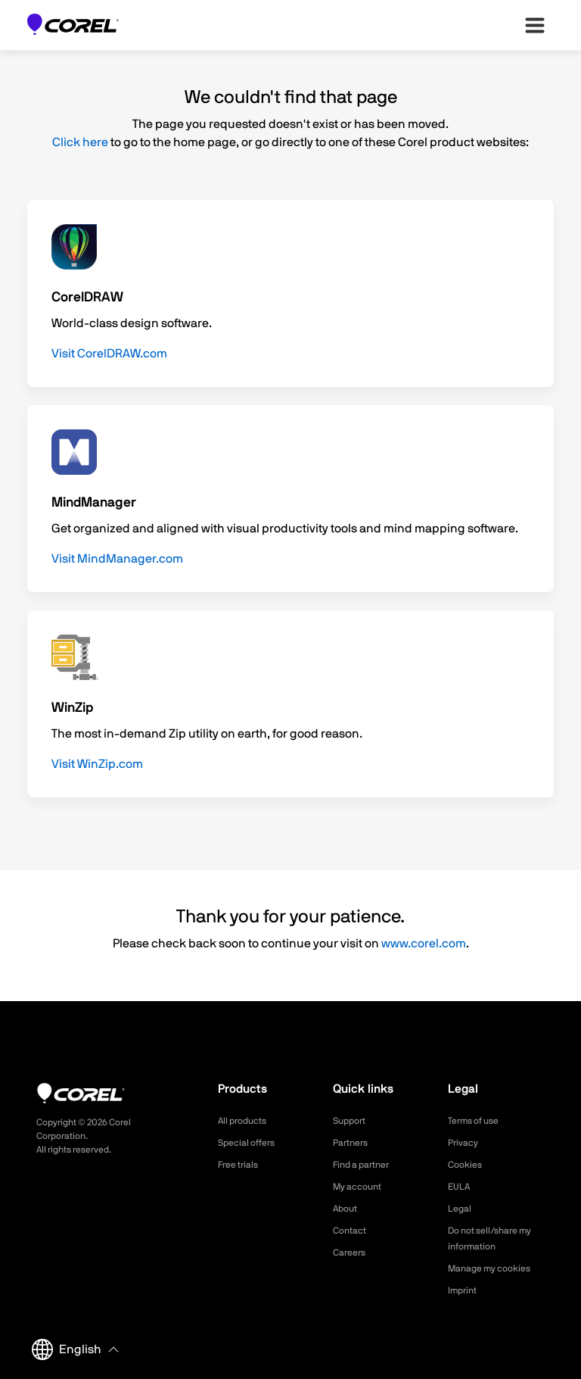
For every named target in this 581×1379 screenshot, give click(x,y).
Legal (461, 1208)
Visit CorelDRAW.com (109, 354)
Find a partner (366, 1164)
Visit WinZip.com (97, 764)
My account (361, 1186)
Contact (352, 1230)
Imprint (464, 1290)
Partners (353, 1142)
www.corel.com (423, 944)
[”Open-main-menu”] (535, 25)
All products (246, 1120)
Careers (352, 1252)
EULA (461, 1186)
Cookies (467, 1164)
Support (352, 1120)
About (347, 1208)
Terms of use (478, 1120)
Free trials (242, 1164)
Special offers (251, 1142)
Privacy (465, 1142)
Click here (80, 142)
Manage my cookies (496, 1268)
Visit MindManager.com (117, 559)
